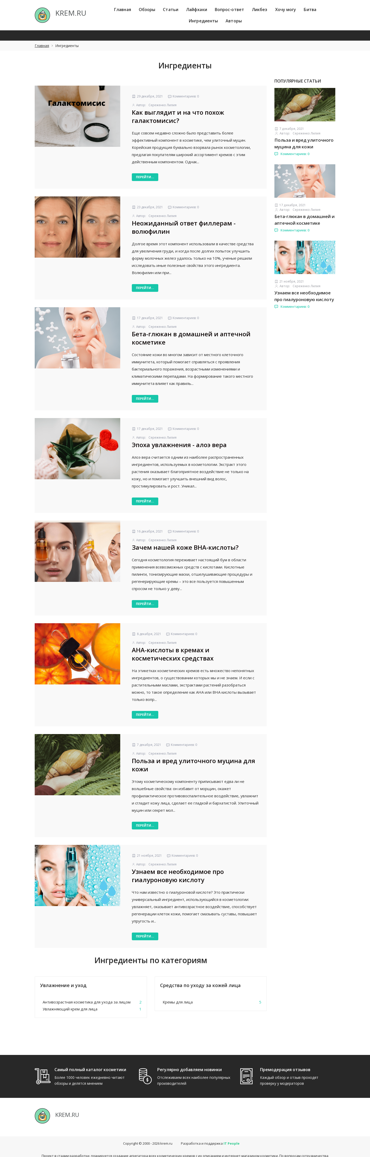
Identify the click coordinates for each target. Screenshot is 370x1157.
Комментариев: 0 (291, 153)
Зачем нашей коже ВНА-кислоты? (185, 547)
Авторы (234, 21)
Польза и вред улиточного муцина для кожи (193, 764)
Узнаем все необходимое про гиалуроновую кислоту (178, 875)
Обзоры (147, 9)
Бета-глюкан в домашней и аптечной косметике (191, 338)
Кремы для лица (178, 1002)
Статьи (170, 9)
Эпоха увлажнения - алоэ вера (179, 444)
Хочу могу (285, 9)
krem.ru (166, 1133)
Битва (310, 9)
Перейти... (145, 177)
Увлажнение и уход (63, 985)
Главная (122, 9)
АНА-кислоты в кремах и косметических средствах (173, 654)
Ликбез (259, 9)
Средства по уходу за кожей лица (200, 985)
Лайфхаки (196, 9)
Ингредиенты (203, 21)
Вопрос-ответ (229, 9)
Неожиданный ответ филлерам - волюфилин (184, 227)
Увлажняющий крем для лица (70, 1008)
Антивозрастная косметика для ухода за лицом (87, 1002)
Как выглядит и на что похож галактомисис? (178, 116)
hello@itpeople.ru (197, 1150)
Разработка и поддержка (210, 1133)
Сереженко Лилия (163, 105)
